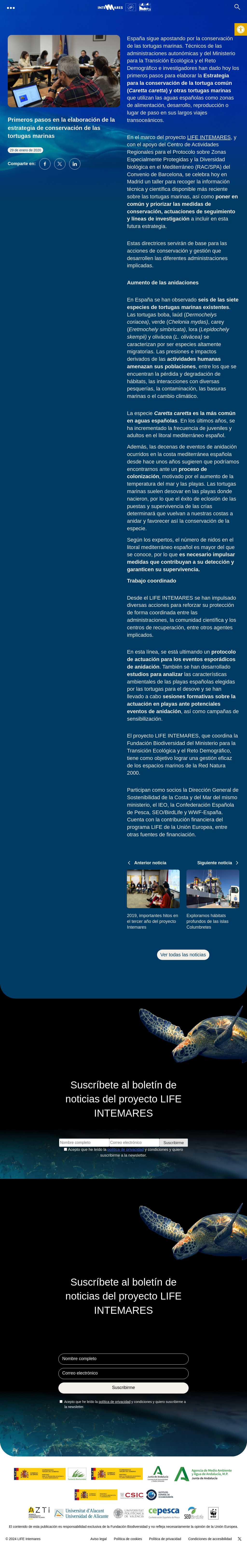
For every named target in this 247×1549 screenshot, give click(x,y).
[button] (240, 29)
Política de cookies (128, 1539)
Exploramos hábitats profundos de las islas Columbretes (207, 921)
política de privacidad (126, 1149)
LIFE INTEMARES (209, 137)
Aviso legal (98, 1539)
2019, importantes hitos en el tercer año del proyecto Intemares (152, 921)
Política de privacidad (165, 1539)
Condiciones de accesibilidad (210, 1539)
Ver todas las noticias (183, 954)
